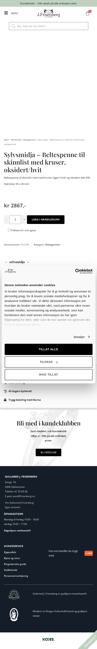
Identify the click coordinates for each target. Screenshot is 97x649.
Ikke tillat (48, 374)
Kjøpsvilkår (10, 552)
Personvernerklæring (16, 576)
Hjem (6, 139)
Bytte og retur (12, 558)
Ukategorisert (29, 139)
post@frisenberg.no (24, 496)
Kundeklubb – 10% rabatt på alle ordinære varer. (48, 3)
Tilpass (49, 361)
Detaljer (79, 337)
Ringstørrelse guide (15, 564)
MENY (14, 13)
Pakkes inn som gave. (22, 230)
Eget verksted (12, 507)
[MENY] (6, 13)
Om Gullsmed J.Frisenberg (19, 502)
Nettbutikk (16, 139)
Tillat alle (48, 349)
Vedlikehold (10, 570)
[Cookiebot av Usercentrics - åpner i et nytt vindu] (75, 271)
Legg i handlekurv (46, 219)
